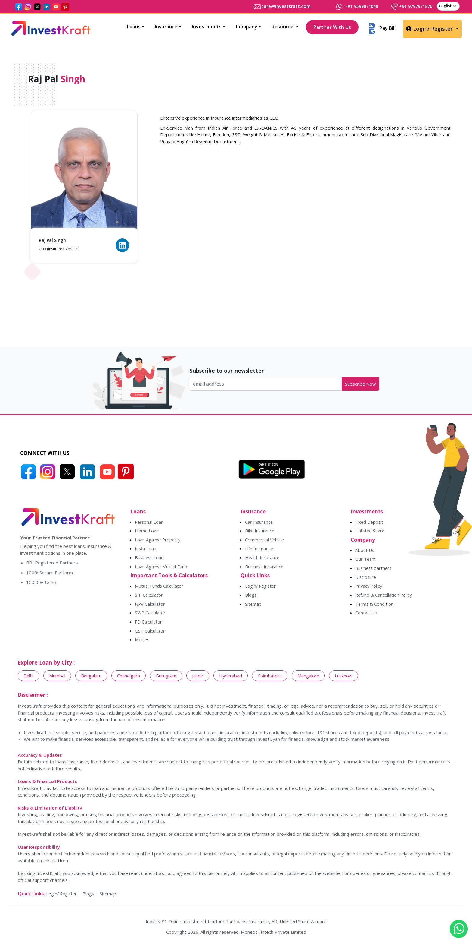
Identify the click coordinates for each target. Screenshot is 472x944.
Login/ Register (430, 28)
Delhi (28, 677)
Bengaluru (91, 677)
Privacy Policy (369, 587)
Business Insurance (265, 567)
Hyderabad (231, 677)
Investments (207, 26)
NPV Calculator (150, 605)
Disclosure (366, 578)
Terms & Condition (374, 605)
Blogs (251, 596)
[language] (448, 6)
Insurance (166, 26)
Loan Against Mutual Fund (161, 567)
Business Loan (150, 558)
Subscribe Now (360, 384)
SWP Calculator (150, 614)
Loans (134, 26)
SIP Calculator (149, 596)
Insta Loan (146, 549)
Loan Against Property (158, 540)
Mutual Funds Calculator (159, 587)
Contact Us (366, 614)
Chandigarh (129, 677)
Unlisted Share (370, 531)
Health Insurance (262, 558)
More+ (142, 641)
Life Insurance (259, 549)
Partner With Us (332, 27)
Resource (283, 26)
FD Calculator (148, 623)
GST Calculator (150, 632)
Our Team (365, 560)
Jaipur (198, 677)
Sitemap (253, 605)
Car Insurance (259, 522)
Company (246, 26)
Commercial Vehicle (265, 540)
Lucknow (345, 677)
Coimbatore (271, 677)
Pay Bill (382, 28)
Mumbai (57, 677)
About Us (364, 551)
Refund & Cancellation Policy (384, 596)
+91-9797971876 (409, 6)
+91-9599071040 (350, 6)
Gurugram (166, 677)
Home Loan (147, 531)
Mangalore (310, 677)
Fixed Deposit (369, 522)
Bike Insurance (260, 531)
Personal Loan (149, 522)
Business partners (374, 569)
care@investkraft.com (273, 6)
